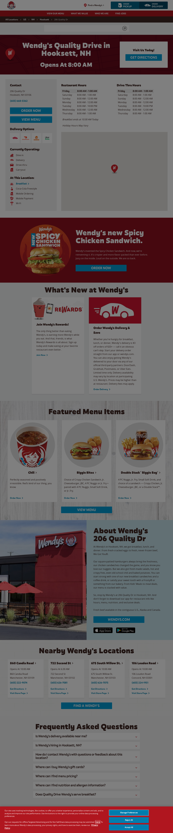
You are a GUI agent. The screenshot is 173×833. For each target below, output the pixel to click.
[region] (86, 819)
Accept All (129, 827)
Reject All (129, 820)
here (98, 822)
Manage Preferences (129, 812)
